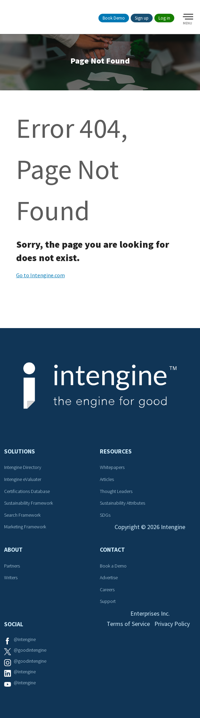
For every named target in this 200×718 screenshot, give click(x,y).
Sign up (142, 18)
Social (13, 624)
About (13, 549)
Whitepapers (112, 467)
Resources (116, 451)
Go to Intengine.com (40, 275)
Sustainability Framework (28, 503)
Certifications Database (27, 491)
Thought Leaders (116, 491)
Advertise (109, 577)
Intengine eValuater (22, 479)
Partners (12, 566)
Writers (10, 577)
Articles (107, 479)
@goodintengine (30, 650)
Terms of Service (128, 624)
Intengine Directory (22, 467)
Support (108, 601)
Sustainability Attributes (122, 503)
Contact (112, 549)
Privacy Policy (172, 624)
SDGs (105, 515)
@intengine (25, 639)
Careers (107, 589)
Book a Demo (113, 566)
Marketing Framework (25, 527)
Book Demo (114, 18)
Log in (164, 18)
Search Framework (22, 515)
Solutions (19, 451)
